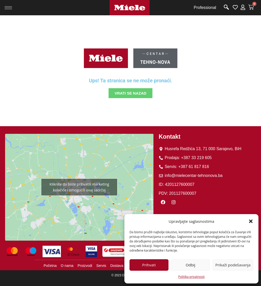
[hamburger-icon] (8, 7)
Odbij (190, 264)
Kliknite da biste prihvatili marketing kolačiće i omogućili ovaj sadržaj (79, 187)
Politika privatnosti (191, 277)
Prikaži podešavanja (233, 264)
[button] (250, 221)
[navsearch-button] (226, 8)
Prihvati (149, 264)
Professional (205, 7)
